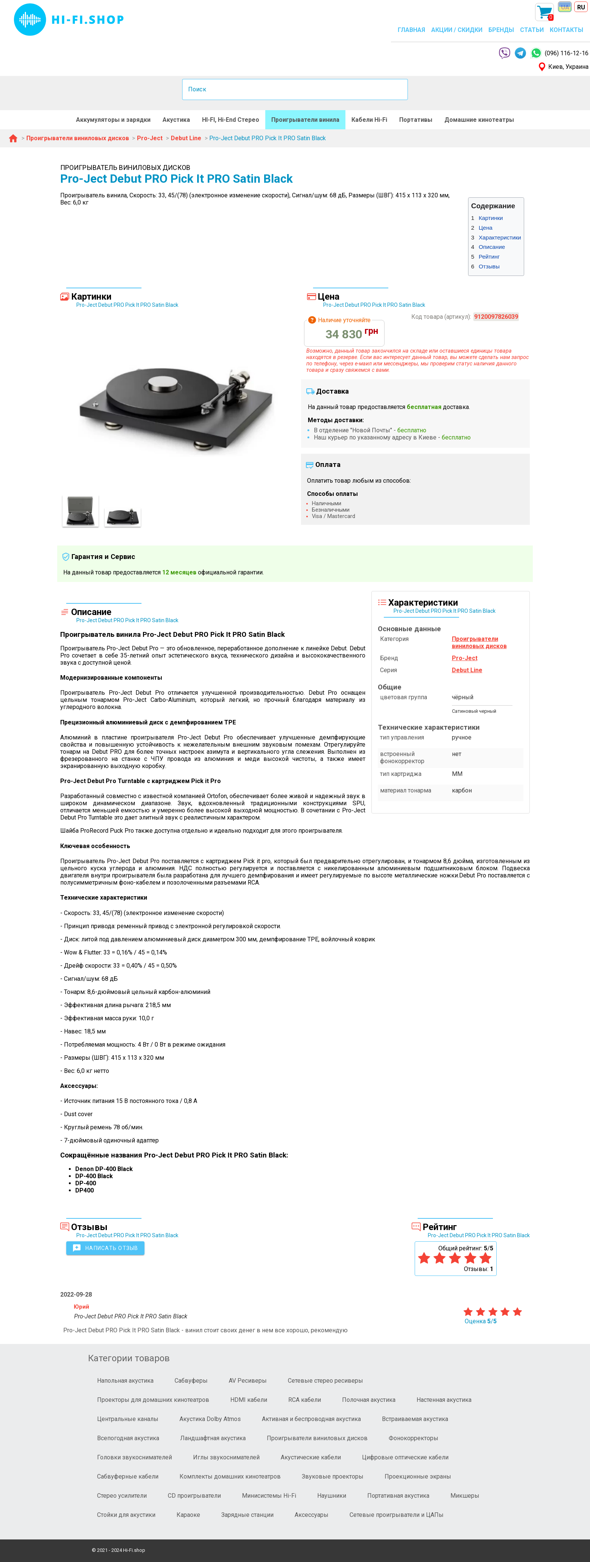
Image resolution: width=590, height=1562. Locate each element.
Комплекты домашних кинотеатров (230, 1476)
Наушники (331, 1495)
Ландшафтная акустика (213, 1438)
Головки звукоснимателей (134, 1457)
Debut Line (467, 670)
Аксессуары (311, 1514)
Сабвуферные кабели (127, 1476)
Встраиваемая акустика (415, 1419)
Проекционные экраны (418, 1476)
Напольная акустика (125, 1380)
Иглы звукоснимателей (226, 1457)
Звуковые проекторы (332, 1476)
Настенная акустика (444, 1399)
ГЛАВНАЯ (411, 29)
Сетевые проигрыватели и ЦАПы (397, 1514)
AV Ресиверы (248, 1380)
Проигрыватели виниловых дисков (317, 1438)
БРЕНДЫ (501, 29)
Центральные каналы (127, 1419)
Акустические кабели (311, 1457)
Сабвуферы (191, 1380)
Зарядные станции (247, 1514)
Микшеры (464, 1495)
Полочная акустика (368, 1399)
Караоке (188, 1514)
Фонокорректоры (413, 1438)
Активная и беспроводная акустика (311, 1419)
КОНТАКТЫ (566, 29)
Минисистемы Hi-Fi (269, 1495)
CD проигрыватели (194, 1495)
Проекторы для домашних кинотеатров (153, 1399)
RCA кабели (304, 1399)
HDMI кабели (248, 1399)
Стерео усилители (122, 1495)
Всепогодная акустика (128, 1438)
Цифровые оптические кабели (405, 1457)
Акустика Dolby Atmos (210, 1419)
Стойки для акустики (126, 1514)
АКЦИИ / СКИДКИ (456, 29)
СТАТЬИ (532, 29)
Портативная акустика (398, 1495)
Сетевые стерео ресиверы (325, 1380)
